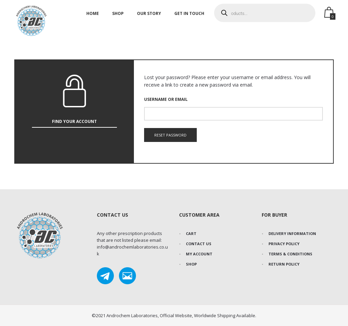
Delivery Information (292, 233)
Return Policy (283, 264)
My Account (199, 253)
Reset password (170, 135)
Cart (191, 233)
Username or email (166, 99)
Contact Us (198, 243)
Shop (118, 18)
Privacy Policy (283, 243)
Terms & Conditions (290, 253)
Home (92, 18)
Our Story (149, 18)
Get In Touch (189, 18)
